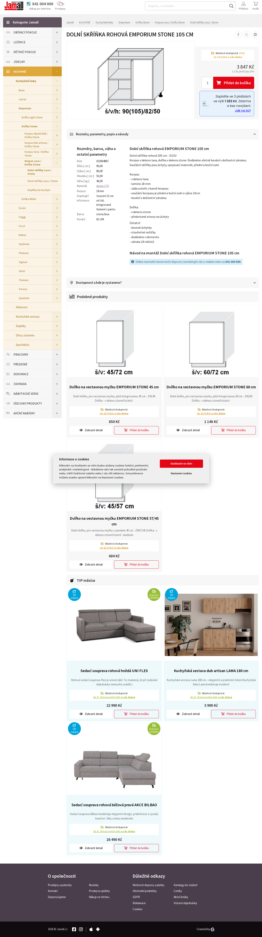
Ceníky (178, 891)
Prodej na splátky (99, 891)
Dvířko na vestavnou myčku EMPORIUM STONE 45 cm (114, 387)
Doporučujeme (57, 897)
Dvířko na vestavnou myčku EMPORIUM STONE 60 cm (211, 387)
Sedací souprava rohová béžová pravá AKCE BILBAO (114, 804)
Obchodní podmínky (145, 891)
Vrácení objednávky (185, 903)
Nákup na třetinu (99, 897)
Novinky (94, 885)
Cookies (137, 909)
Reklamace (139, 903)
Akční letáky (181, 897)
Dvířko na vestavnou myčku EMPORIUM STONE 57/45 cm (114, 521)
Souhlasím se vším (181, 463)
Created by (205, 929)
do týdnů (114, 413)
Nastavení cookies (181, 473)
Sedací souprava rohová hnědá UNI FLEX (114, 670)
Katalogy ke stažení (185, 885)
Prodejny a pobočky (60, 885)
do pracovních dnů (114, 697)
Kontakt (53, 891)
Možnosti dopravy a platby (148, 885)
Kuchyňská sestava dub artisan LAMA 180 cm (211, 670)
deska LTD (102, 186)
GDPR (136, 897)
